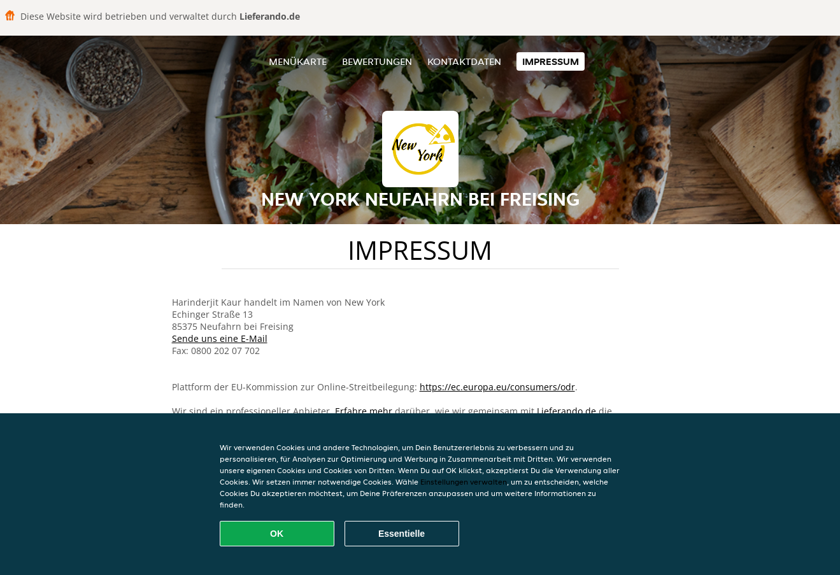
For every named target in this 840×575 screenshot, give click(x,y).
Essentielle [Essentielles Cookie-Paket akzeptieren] (401, 534)
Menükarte (298, 61)
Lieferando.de (566, 411)
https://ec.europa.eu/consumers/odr (497, 387)
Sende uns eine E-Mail (219, 338)
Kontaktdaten (464, 61)
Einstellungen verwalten (463, 481)
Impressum (550, 61)
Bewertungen (377, 61)
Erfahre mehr (363, 411)
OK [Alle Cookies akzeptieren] (276, 534)
